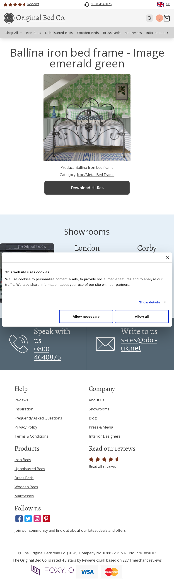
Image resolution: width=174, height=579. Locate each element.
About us (96, 400)
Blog (93, 418)
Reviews (21, 400)
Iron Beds (22, 459)
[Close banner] (167, 257)
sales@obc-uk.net (139, 344)
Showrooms (99, 409)
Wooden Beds (26, 486)
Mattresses (24, 495)
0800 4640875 (47, 353)
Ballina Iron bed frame (94, 167)
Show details (149, 302)
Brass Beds (24, 477)
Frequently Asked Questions (38, 418)
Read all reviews (104, 463)
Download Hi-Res (87, 188)
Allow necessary (86, 316)
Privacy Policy (25, 427)
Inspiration (23, 409)
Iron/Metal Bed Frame (95, 174)
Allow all (142, 316)
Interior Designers (104, 436)
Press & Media (101, 427)
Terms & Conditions (31, 436)
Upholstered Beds (29, 468)
